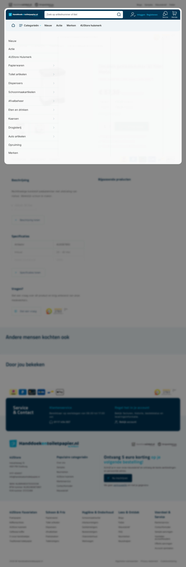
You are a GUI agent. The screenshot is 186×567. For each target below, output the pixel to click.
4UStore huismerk (91, 25)
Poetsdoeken (52, 536)
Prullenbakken (38, 46)
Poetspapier (15, 518)
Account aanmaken (164, 548)
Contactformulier (65, 486)
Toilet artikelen (53, 522)
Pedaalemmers (57, 46)
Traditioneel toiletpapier (20, 541)
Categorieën (31, 25)
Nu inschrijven (120, 478)
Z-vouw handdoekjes (19, 536)
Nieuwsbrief (161, 4)
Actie (59, 25)
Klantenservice (60, 407)
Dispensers (51, 527)
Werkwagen (87, 541)
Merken (71, 25)
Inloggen (141, 15)
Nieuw (48, 25)
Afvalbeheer (21, 46)
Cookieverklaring (169, 561)
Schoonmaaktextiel (91, 518)
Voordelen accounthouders (162, 537)
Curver (132, 79)
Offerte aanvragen (163, 543)
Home (8, 46)
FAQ (120, 531)
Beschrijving (19, 159)
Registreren (152, 15)
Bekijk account (127, 422)
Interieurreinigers (90, 522)
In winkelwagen (134, 126)
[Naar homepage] (13, 25)
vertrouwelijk (120, 485)
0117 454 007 (62, 422)
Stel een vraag (28, 311)
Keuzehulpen (124, 541)
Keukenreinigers (89, 531)
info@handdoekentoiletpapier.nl (24, 476)
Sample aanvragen (164, 531)
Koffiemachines (16, 522)
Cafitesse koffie (16, 531)
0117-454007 (15, 473)
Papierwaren (52, 518)
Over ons (61, 462)
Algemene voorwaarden (126, 561)
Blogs (139, 4)
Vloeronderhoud (89, 536)
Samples (149, 4)
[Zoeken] (118, 14)
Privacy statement (149, 561)
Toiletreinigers (52, 541)
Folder (172, 4)
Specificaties (37, 159)
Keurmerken (62, 472)
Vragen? (54, 159)
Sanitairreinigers (89, 527)
